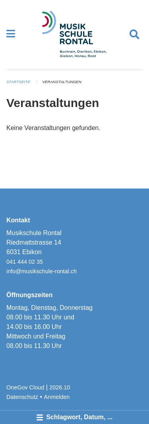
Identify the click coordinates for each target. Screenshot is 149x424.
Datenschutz (22, 397)
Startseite (18, 82)
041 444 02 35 (24, 262)
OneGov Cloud (25, 387)
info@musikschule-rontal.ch (41, 271)
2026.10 (59, 387)
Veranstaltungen (61, 82)
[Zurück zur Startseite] (74, 34)
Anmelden (57, 397)
